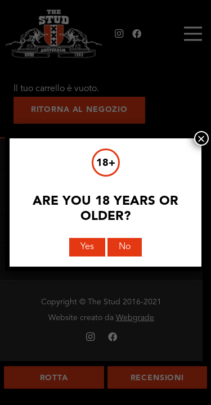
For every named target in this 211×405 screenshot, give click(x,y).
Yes (87, 246)
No (125, 246)
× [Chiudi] (201, 138)
